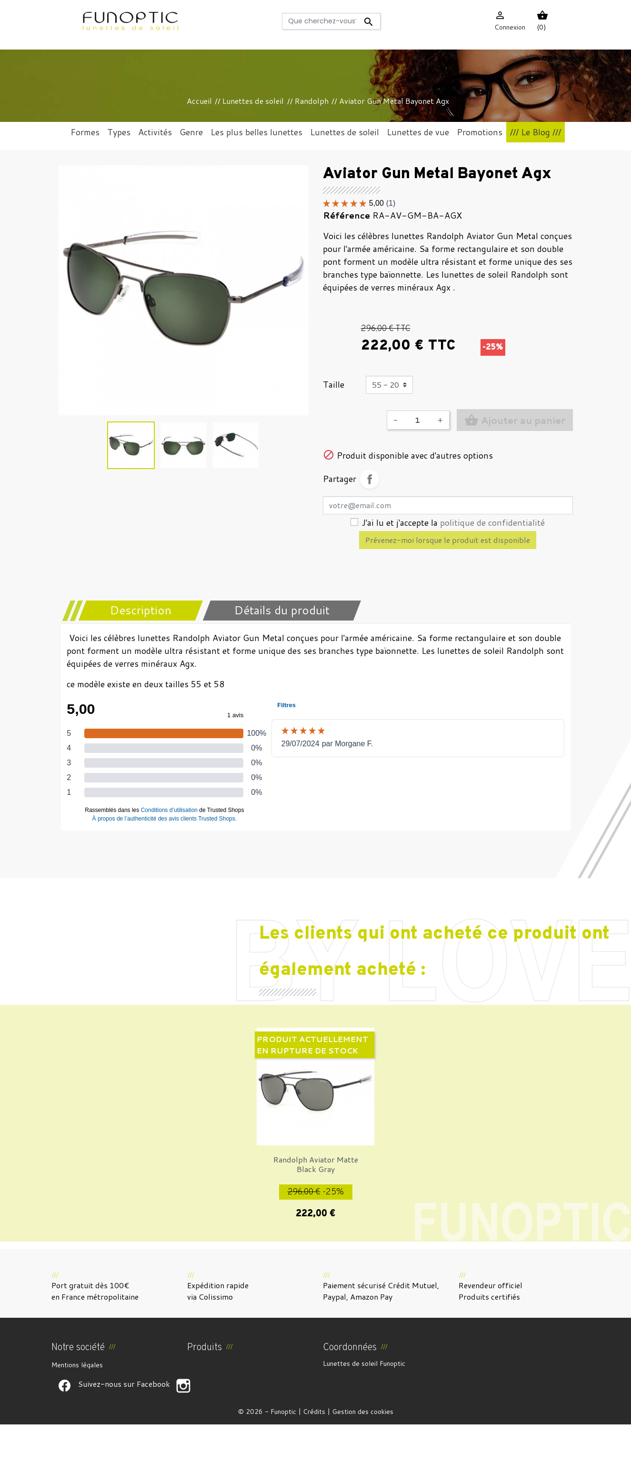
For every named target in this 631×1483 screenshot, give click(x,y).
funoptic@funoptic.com (403, 1413)
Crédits (314, 1470)
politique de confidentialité (492, 522)
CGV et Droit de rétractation (95, 1376)
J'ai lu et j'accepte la (453, 522)
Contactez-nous (75, 1422)
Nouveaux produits (215, 1376)
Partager (369, 479)
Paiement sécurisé (78, 1399)
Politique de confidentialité (92, 1410)
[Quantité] (417, 420)
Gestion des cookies (362, 1470)
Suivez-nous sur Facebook (64, 1444)
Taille (333, 384)
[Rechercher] (331, 21)
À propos (65, 1388)
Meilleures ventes (214, 1388)
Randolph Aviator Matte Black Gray (315, 1164)
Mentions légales (77, 1365)
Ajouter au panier (514, 420)
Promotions (204, 1365)
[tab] (134, 610)
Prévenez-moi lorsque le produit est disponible (447, 539)
